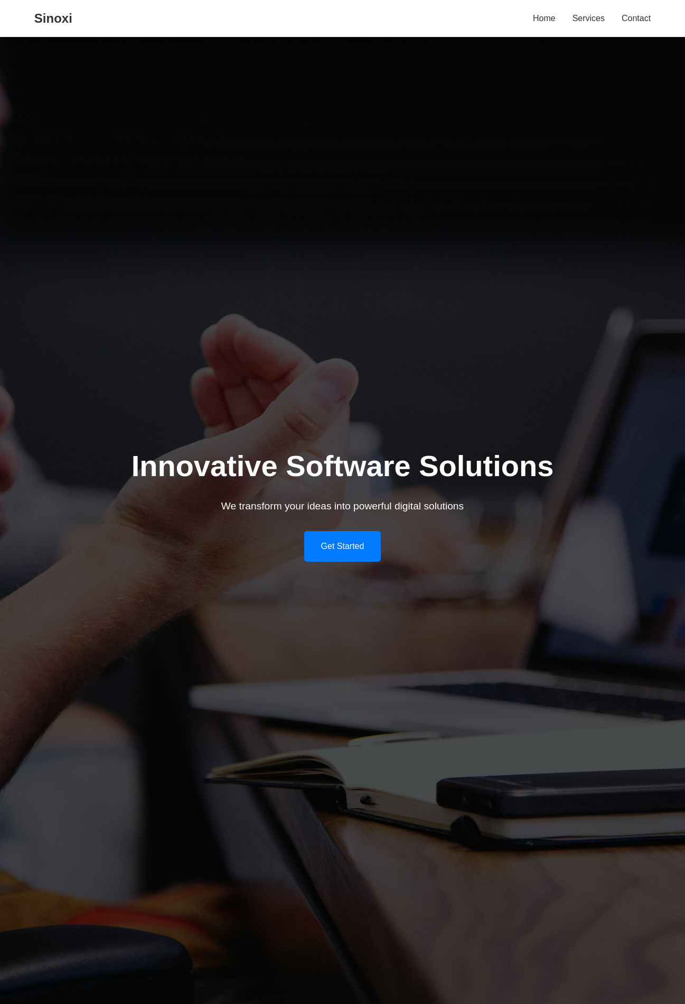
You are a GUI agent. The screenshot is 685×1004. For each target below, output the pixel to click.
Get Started (342, 546)
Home (544, 18)
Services (589, 18)
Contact (636, 18)
